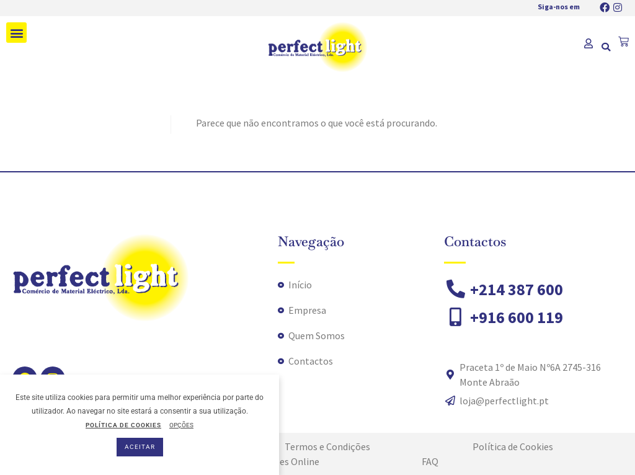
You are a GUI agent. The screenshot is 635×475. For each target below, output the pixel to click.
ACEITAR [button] (140, 446)
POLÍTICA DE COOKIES (123, 425)
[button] (16, 32)
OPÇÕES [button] (181, 425)
